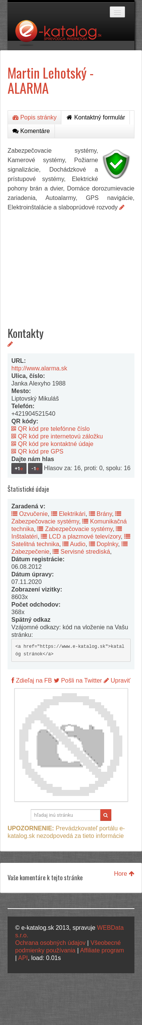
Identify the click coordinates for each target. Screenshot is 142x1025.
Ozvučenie (29, 514)
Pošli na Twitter (78, 680)
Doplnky (103, 544)
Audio (73, 544)
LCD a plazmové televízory (80, 536)
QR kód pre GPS (37, 451)
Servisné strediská (81, 551)
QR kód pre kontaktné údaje (52, 444)
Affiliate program (102, 950)
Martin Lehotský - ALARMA (51, 80)
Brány (100, 514)
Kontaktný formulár (96, 117)
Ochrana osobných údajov (50, 943)
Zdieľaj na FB (31, 680)
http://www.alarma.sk (39, 368)
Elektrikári (68, 514)
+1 (19, 468)
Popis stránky (34, 117)
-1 (35, 468)
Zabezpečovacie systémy (74, 529)
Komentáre (31, 131)
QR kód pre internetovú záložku (57, 436)
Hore (124, 873)
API (23, 958)
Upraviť (117, 680)
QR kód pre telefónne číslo (50, 429)
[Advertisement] (71, 263)
